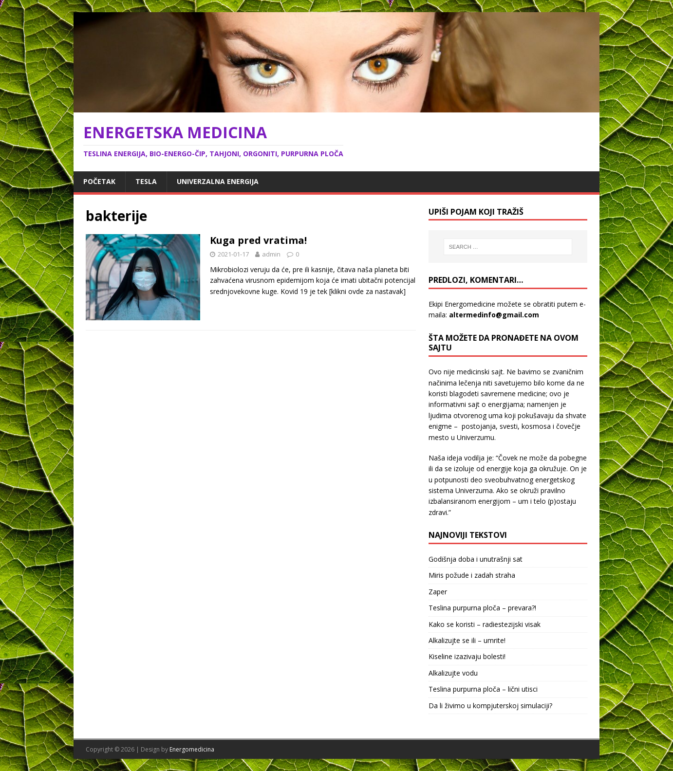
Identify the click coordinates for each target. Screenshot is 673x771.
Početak (99, 181)
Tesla (146, 181)
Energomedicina (191, 749)
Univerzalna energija (218, 181)
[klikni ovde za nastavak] (367, 291)
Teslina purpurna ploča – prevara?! (482, 607)
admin (271, 254)
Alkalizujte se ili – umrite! (467, 640)
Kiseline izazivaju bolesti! (467, 656)
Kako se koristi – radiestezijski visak (485, 624)
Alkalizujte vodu (453, 673)
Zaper (438, 591)
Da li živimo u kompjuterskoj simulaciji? (490, 705)
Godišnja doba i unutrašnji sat (476, 559)
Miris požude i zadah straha (472, 575)
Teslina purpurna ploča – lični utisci (483, 689)
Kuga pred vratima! (258, 240)
